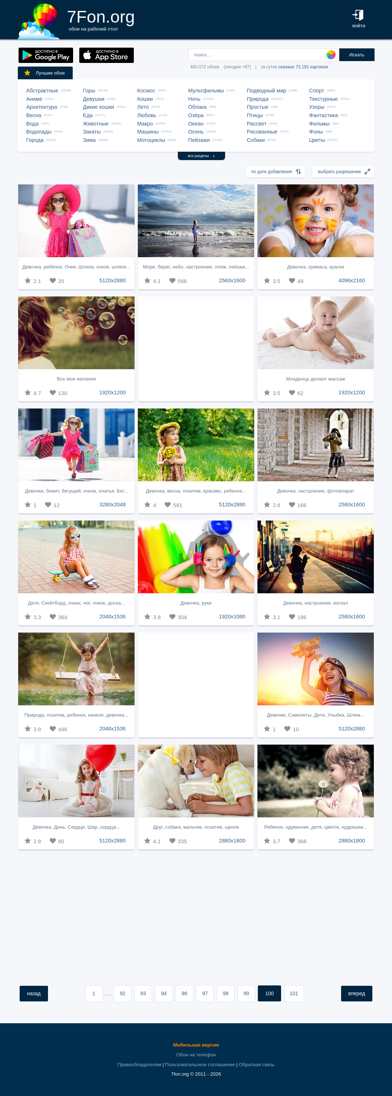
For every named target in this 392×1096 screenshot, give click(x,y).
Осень (196, 132)
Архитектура (41, 107)
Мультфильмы (206, 90)
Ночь (194, 99)
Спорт (316, 90)
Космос (146, 90)
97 (205, 993)
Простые (258, 107)
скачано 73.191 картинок (303, 66)
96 (184, 993)
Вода (32, 124)
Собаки (256, 140)
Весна (33, 115)
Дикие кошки (98, 107)
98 (226, 993)
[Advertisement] (196, 348)
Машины (148, 132)
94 (164, 993)
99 (246, 993)
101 (294, 993)
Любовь (146, 115)
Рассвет (257, 124)
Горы (89, 90)
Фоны (316, 132)
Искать (356, 54)
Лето (143, 107)
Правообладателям (139, 1064)
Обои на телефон (196, 1054)
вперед (356, 993)
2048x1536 (112, 616)
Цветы (317, 140)
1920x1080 (232, 616)
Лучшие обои (44, 73)
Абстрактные (42, 90)
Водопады (38, 132)
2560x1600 (232, 280)
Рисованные (262, 132)
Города (35, 140)
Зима (89, 140)
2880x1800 (232, 841)
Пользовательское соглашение (200, 1064)
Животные (96, 124)
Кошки (145, 99)
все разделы (201, 156)
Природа (258, 99)
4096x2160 (352, 280)
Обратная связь (257, 1064)
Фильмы (319, 124)
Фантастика (323, 115)
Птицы (255, 115)
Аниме (34, 99)
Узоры (316, 107)
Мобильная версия (196, 1045)
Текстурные (323, 99)
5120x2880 (112, 280)
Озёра (196, 115)
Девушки (93, 99)
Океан (195, 124)
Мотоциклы (151, 140)
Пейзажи (199, 140)
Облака (197, 107)
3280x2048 (112, 504)
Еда (87, 115)
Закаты (92, 132)
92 (122, 993)
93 (143, 993)
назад (34, 993)
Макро (145, 124)
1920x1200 (112, 392)
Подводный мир (266, 90)
